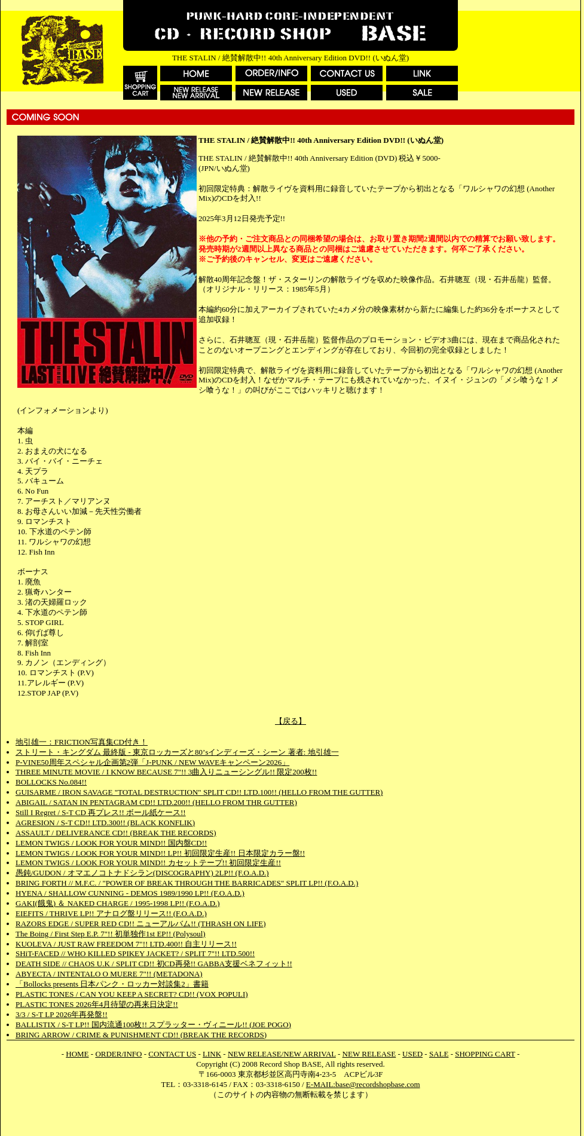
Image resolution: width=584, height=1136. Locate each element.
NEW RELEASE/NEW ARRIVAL (282, 1053)
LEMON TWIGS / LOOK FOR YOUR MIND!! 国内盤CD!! (111, 842)
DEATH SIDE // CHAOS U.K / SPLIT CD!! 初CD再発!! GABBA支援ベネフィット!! (154, 963)
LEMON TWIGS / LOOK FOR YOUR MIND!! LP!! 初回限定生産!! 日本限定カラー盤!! (160, 853)
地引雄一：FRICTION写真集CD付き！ (82, 741)
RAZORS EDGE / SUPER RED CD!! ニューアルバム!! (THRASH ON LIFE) (141, 923)
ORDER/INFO (118, 1053)
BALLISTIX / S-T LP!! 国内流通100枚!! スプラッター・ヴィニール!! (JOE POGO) (153, 1024)
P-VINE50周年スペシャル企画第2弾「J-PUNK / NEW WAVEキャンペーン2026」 (152, 762)
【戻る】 (290, 720)
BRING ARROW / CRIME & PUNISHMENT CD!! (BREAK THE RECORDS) (141, 1034)
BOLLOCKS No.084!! (51, 781)
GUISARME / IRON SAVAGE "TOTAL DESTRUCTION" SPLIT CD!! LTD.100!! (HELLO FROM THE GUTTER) (199, 792)
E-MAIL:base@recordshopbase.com (363, 1084)
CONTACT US (172, 1053)
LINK (212, 1053)
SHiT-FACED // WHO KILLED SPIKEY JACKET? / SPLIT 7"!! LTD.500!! (135, 953)
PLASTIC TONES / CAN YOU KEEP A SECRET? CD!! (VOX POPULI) (132, 994)
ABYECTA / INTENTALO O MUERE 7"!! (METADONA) (109, 973)
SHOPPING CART (485, 1053)
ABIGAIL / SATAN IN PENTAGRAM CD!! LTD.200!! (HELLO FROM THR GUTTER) (156, 802)
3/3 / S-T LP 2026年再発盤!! (62, 1014)
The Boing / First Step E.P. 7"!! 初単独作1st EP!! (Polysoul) (111, 933)
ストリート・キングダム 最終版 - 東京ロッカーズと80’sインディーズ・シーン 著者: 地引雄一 (177, 752)
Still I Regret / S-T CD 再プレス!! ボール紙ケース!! (101, 812)
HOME (77, 1053)
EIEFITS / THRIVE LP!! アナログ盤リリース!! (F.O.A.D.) (111, 913)
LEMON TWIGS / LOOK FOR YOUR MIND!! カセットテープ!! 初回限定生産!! (148, 862)
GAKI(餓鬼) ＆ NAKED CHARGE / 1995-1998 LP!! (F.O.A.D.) (118, 903)
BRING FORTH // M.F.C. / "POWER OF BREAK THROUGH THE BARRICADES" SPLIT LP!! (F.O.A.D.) (187, 882)
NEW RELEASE (369, 1053)
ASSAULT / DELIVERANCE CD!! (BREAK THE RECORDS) (116, 832)
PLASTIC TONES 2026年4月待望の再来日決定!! (97, 1004)
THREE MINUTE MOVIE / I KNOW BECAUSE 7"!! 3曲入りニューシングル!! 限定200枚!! (166, 771)
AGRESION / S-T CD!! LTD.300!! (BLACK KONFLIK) (105, 822)
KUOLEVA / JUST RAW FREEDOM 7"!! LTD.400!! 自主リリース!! (126, 943)
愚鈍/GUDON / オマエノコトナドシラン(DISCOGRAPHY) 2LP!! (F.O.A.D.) (142, 872)
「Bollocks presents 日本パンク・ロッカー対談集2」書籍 (112, 983)
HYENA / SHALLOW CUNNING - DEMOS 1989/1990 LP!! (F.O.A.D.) (130, 893)
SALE (439, 1053)
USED (412, 1053)
